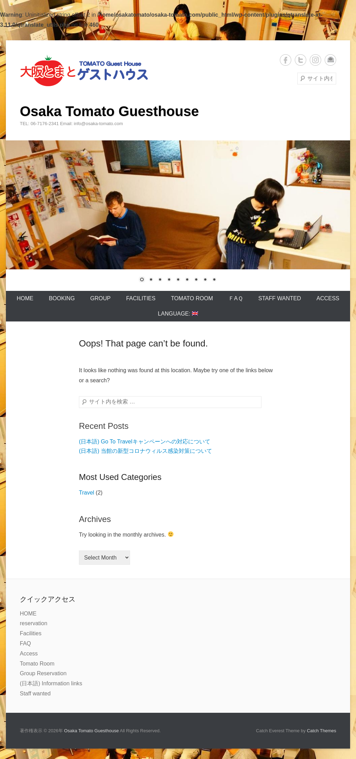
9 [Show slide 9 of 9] (214, 280)
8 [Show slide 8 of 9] (205, 280)
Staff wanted (279, 298)
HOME (28, 614)
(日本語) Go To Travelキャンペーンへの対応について (144, 441)
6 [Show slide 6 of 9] (187, 280)
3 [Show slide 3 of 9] (160, 280)
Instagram (315, 60)
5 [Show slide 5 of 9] (178, 280)
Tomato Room (192, 298)
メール (330, 60)
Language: (178, 314)
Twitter (300, 60)
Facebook (285, 60)
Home (25, 298)
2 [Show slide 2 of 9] (151, 280)
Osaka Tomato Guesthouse (109, 111)
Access (327, 298)
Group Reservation (43, 673)
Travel (86, 493)
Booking (62, 298)
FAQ (25, 643)
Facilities (140, 298)
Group (100, 298)
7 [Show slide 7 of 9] (196, 280)
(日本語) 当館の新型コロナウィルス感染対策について (145, 451)
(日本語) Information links (51, 683)
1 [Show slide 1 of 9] (142, 280)
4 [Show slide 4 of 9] (169, 280)
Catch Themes (321, 730)
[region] (178, 215)
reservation (33, 623)
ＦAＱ (235, 298)
